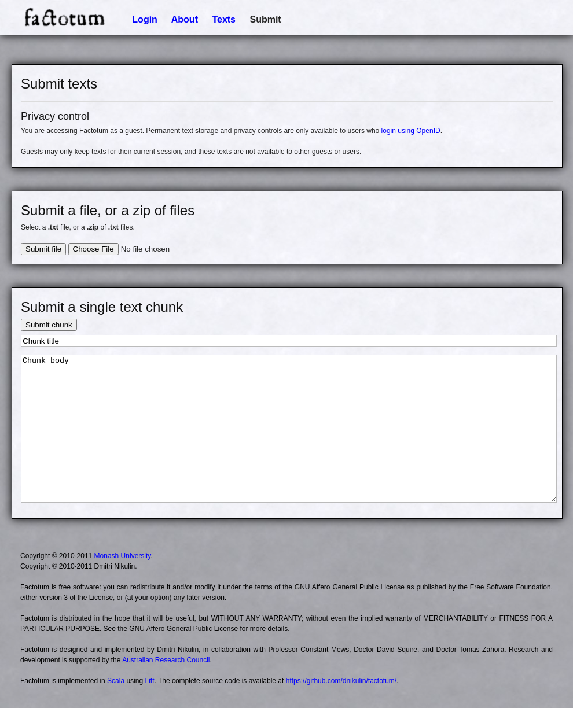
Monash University (122, 556)
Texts (224, 19)
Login (144, 19)
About (184, 19)
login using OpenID (410, 131)
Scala (115, 681)
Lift (149, 681)
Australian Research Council (166, 660)
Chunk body (289, 429)
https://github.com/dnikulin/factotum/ (341, 681)
